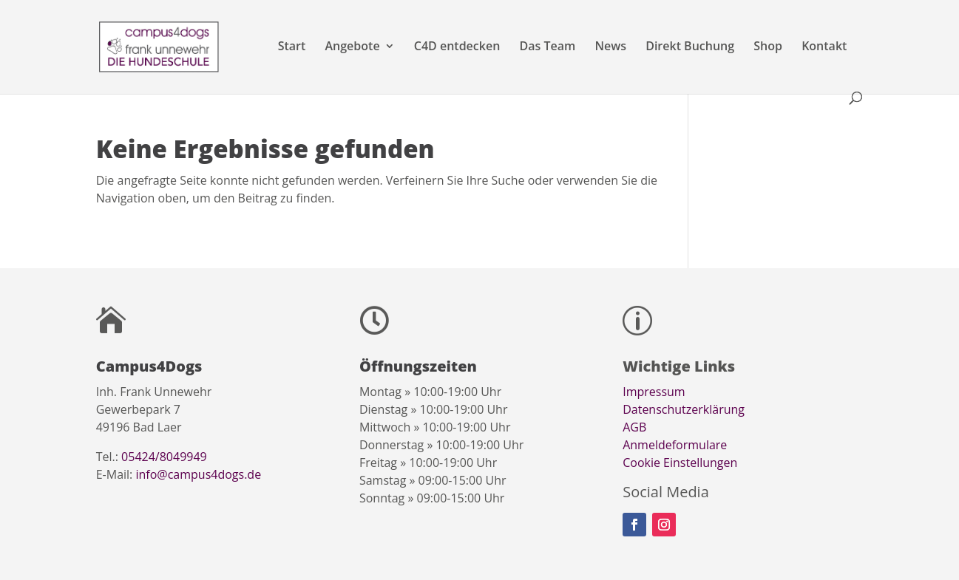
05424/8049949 (164, 456)
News (610, 47)
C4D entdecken (457, 47)
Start (292, 47)
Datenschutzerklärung (684, 409)
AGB (634, 427)
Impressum (654, 391)
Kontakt (824, 47)
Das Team (547, 47)
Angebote (352, 47)
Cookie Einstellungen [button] (680, 462)
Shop (767, 47)
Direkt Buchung (689, 47)
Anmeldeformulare (675, 445)
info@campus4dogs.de (198, 474)
